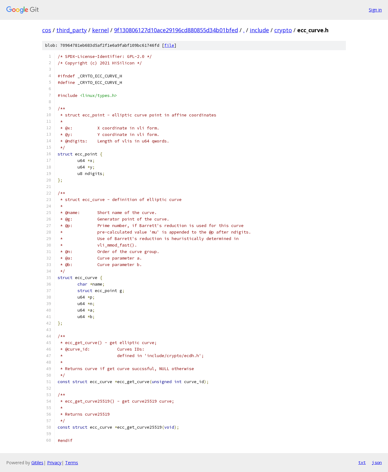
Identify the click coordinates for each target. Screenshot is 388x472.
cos (46, 30)
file (169, 45)
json (377, 462)
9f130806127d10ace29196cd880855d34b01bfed (176, 30)
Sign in (375, 10)
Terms (71, 462)
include (259, 30)
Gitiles (37, 462)
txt (362, 462)
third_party (71, 30)
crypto (283, 30)
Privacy (54, 462)
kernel (100, 30)
